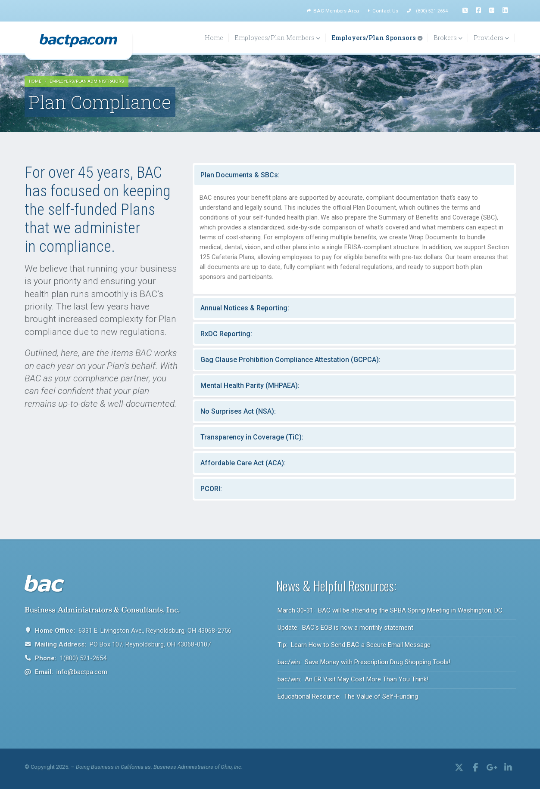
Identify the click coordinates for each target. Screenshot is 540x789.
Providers (491, 38)
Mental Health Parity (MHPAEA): (250, 385)
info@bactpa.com (81, 672)
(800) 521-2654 (432, 11)
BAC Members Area (333, 11)
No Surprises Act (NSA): (238, 411)
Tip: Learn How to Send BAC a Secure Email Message (354, 645)
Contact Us (383, 11)
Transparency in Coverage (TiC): (251, 437)
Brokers (448, 38)
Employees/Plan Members (277, 38)
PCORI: (211, 489)
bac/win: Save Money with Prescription (364, 662)
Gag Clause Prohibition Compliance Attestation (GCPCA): (290, 360)
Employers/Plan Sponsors (376, 38)
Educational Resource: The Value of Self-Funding (348, 696)
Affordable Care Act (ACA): (243, 463)
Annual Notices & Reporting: (244, 308)
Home (214, 38)
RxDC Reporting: (226, 334)
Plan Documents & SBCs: (240, 175)
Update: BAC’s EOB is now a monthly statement (345, 627)
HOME (35, 81)
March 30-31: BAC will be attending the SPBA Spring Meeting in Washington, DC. (391, 610)
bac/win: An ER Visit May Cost (353, 679)
